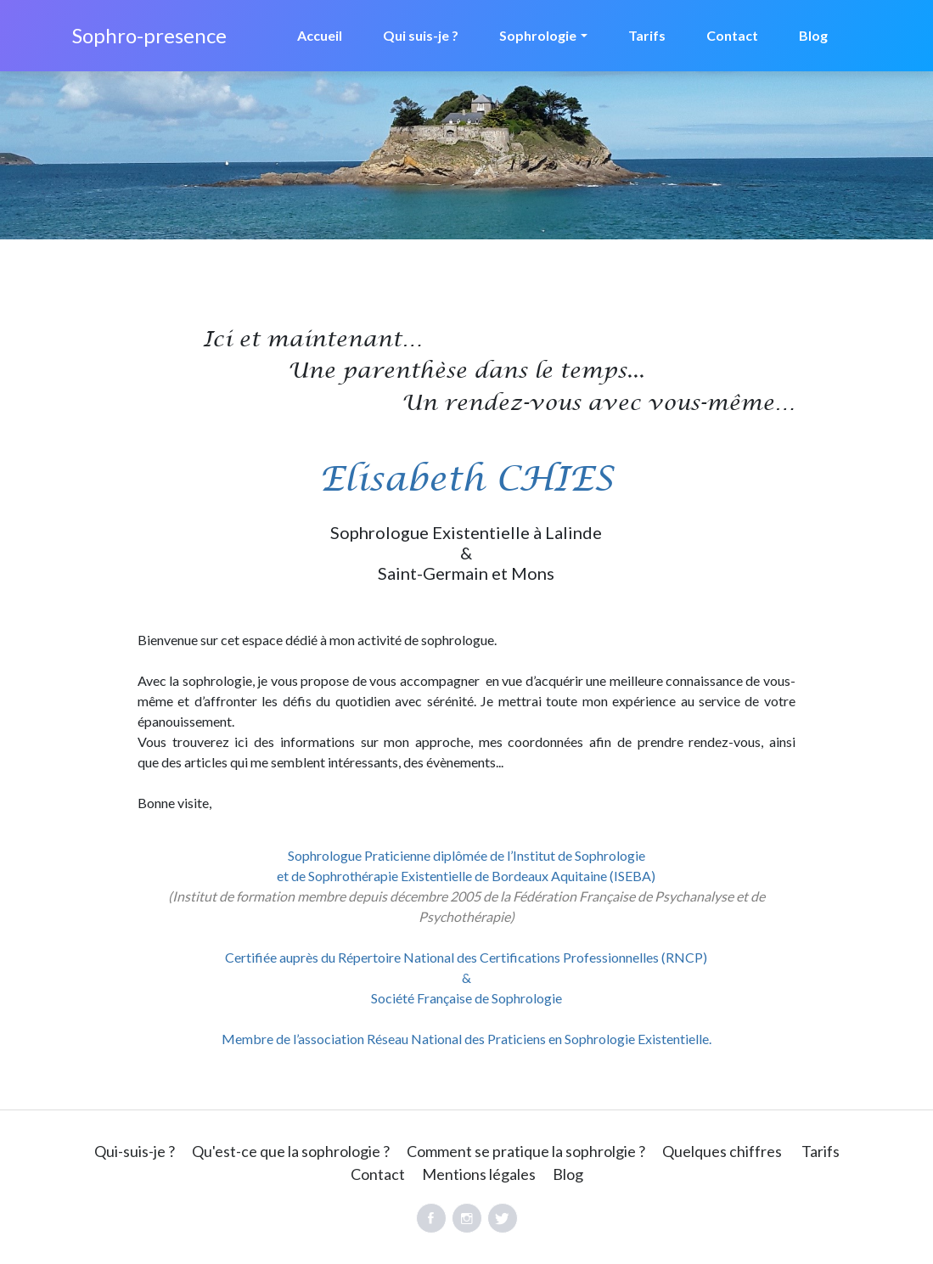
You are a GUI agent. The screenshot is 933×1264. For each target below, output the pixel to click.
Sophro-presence (149, 35)
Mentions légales (479, 1174)
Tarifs (647, 35)
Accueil (319, 35)
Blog (813, 35)
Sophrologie (537, 35)
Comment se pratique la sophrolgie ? (526, 1151)
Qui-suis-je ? (134, 1151)
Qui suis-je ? (420, 35)
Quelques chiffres (722, 1151)
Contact (732, 35)
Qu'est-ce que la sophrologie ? (291, 1151)
